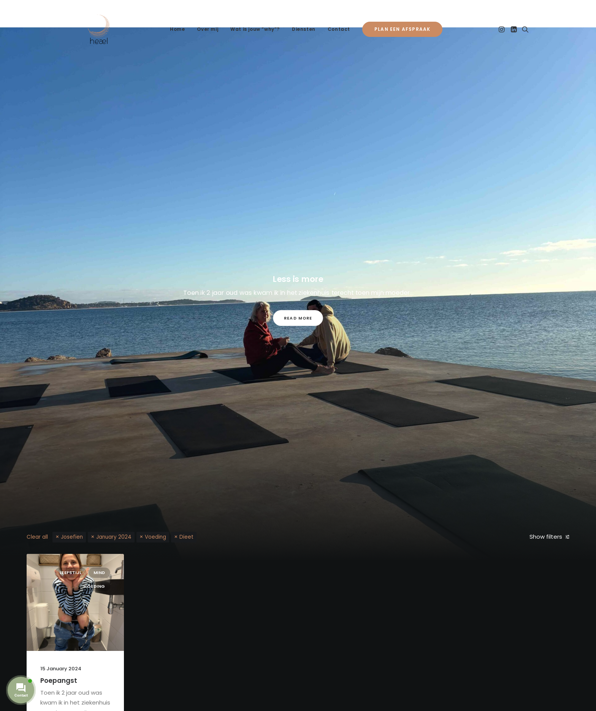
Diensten (303, 29)
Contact (339, 29)
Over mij (207, 29)
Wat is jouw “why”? (255, 29)
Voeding (155, 537)
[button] (502, 29)
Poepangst (58, 680)
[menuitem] (177, 29)
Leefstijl (71, 572)
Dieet (186, 537)
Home (177, 29)
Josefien (72, 537)
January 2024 (114, 537)
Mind (99, 572)
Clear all (37, 537)
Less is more (298, 279)
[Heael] (99, 29)
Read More (298, 318)
